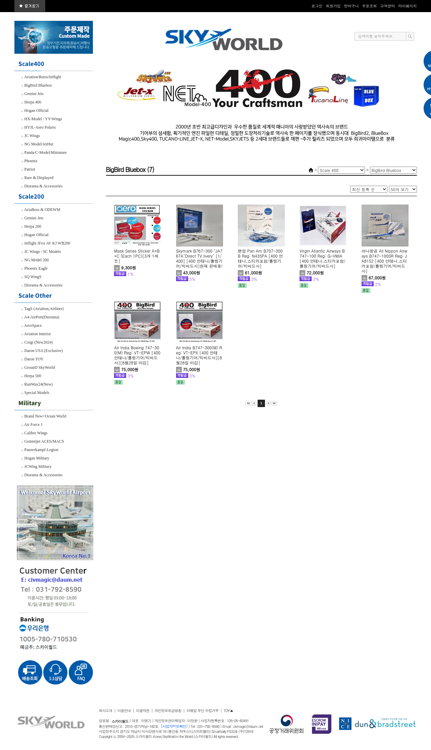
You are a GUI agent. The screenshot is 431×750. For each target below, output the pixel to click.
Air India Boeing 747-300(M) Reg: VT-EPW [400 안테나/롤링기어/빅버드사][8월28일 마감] (137, 355)
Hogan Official (35, 110)
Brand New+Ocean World (43, 416)
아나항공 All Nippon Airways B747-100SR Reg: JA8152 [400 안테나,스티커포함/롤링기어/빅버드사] (384, 261)
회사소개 (105, 710)
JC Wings (30, 135)
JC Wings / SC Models (41, 251)
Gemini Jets (32, 93)
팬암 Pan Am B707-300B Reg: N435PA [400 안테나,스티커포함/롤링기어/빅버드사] (260, 258)
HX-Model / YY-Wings (41, 119)
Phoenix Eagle (34, 268)
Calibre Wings (34, 433)
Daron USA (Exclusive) (42, 350)
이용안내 (124, 710)
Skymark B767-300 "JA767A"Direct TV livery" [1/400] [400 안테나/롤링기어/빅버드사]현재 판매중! (199, 258)
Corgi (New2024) (37, 342)
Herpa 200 (31, 226)
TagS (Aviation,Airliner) (42, 308)
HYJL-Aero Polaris (38, 127)
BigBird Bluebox (36, 85)
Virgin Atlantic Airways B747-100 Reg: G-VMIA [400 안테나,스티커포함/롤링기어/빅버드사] (322, 258)
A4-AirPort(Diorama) (40, 317)
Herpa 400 (31, 102)
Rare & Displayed (37, 177)
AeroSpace (31, 325)
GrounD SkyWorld (38, 367)
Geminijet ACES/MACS (42, 441)
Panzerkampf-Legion (39, 449)
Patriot (28, 169)
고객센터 (387, 5)
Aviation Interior (36, 334)
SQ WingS (31, 276)
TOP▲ (228, 710)
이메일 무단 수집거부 (202, 710)
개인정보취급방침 (168, 710)
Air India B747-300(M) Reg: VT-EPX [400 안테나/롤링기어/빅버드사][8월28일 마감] (199, 355)
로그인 (317, 5)
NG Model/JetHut (37, 144)
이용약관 (142, 710)
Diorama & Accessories (42, 186)
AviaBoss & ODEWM (40, 209)
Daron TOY (32, 359)
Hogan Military (35, 458)
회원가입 (333, 5)
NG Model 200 (35, 260)
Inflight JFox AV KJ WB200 (45, 243)
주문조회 (369, 5)
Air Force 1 (32, 424)
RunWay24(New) (37, 384)
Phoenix (29, 161)
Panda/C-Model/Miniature (44, 152)
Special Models (35, 392)
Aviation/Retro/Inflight (41, 77)
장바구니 (351, 5)
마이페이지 (407, 5)
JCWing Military (36, 466)
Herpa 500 (31, 375)
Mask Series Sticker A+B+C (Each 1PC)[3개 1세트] (137, 256)
